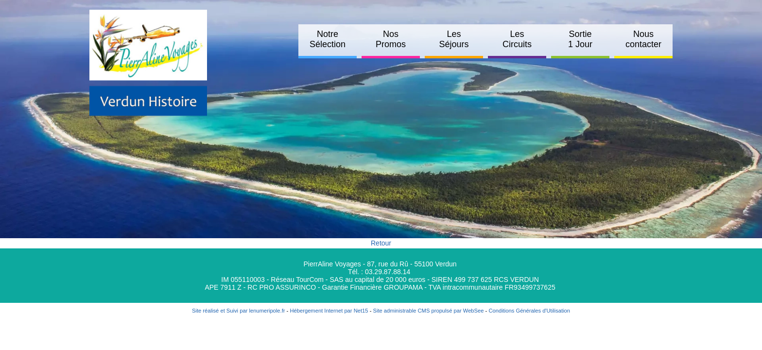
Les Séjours (453, 39)
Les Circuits (517, 39)
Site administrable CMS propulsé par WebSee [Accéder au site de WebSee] (428, 311)
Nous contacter (643, 39)
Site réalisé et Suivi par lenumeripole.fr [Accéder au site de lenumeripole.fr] (238, 311)
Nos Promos (391, 39)
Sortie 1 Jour (580, 39)
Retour (381, 243)
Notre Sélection (328, 39)
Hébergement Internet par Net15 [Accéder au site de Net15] (329, 311)
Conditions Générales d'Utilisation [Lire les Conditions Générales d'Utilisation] (529, 311)
